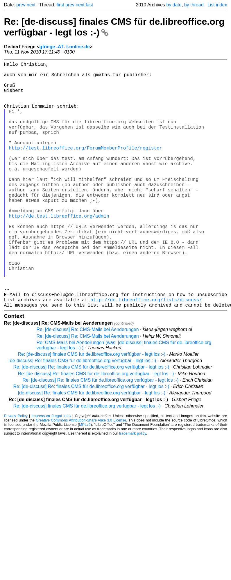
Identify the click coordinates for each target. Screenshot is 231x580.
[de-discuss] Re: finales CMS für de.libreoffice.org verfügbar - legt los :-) (82, 415)
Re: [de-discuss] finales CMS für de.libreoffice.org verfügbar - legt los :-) (91, 408)
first (60, 4)
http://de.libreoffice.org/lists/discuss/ (146, 353)
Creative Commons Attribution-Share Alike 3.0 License (81, 475)
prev (20, 4)
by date (173, 4)
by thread (194, 4)
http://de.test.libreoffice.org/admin (59, 251)
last (89, 4)
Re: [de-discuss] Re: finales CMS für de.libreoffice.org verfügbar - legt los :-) (91, 421)
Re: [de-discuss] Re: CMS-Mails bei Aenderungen (88, 384)
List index (217, 4)
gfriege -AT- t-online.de (65, 46)
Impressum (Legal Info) (51, 470)
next (31, 4)
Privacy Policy (16, 470)
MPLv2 (85, 479)
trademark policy (132, 488)
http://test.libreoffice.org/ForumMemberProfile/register (85, 167)
